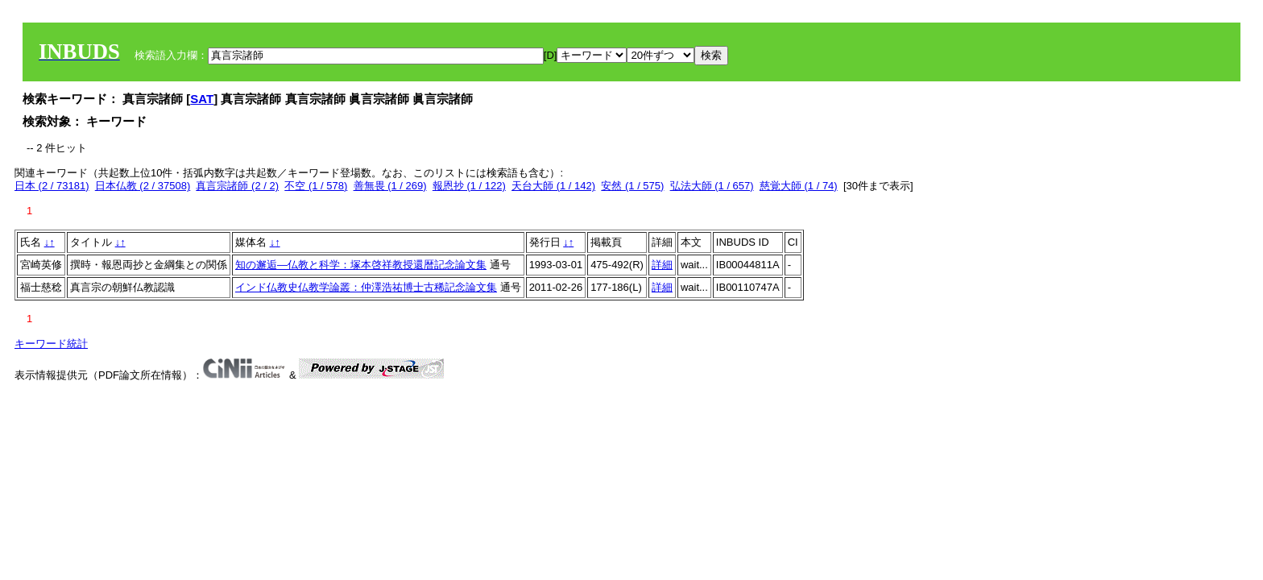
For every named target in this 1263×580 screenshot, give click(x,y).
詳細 (662, 265)
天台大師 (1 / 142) (553, 186)
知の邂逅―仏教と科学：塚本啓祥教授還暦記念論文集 (361, 265)
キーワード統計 (51, 344)
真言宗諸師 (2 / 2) (237, 186)
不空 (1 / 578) (315, 186)
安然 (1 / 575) (632, 186)
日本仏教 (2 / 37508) (143, 186)
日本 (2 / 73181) (51, 186)
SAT (201, 99)
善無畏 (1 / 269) (390, 186)
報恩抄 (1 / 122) (469, 186)
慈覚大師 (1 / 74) (799, 186)
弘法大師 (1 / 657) (712, 186)
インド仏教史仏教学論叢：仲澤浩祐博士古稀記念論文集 (366, 287)
